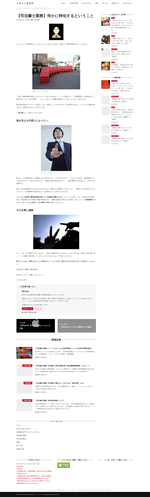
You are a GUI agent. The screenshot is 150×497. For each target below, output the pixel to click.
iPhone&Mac (21, 439)
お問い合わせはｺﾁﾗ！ (24, 429)
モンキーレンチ (38, 494)
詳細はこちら (27, 309)
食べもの (19, 445)
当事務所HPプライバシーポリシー (28, 432)
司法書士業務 (36, 20)
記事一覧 (39, 309)
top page (19, 466)
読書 (18, 442)
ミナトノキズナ (25, 3)
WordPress (56, 494)
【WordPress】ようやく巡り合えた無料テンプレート (33, 481)
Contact (19, 468)
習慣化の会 (20, 449)
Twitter (25, 312)
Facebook (33, 312)
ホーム (18, 425)
